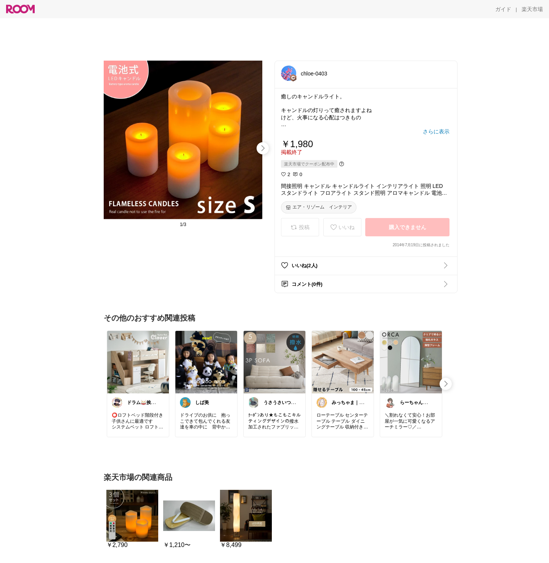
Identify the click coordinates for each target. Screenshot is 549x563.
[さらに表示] (436, 131)
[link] (138, 362)
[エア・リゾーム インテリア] (318, 207)
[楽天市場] (532, 9)
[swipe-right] (263, 148)
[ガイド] (503, 9)
